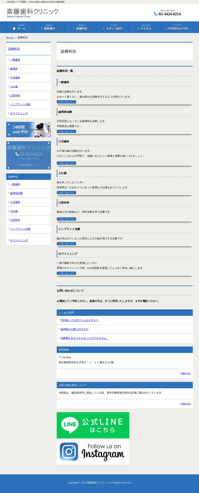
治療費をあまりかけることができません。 (85, 338)
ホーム (19, 27)
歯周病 (14, 68)
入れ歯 (14, 86)
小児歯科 (15, 77)
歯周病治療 (16, 193)
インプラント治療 (20, 104)
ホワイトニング (19, 113)
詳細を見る (186, 404)
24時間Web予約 (177, 27)
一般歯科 (15, 59)
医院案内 (48, 27)
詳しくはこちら (67, 102)
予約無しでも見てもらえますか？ (80, 320)
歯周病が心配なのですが (74, 329)
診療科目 (80, 27)
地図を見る (186, 373)
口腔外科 (15, 95)
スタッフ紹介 (112, 27)
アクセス (145, 27)
